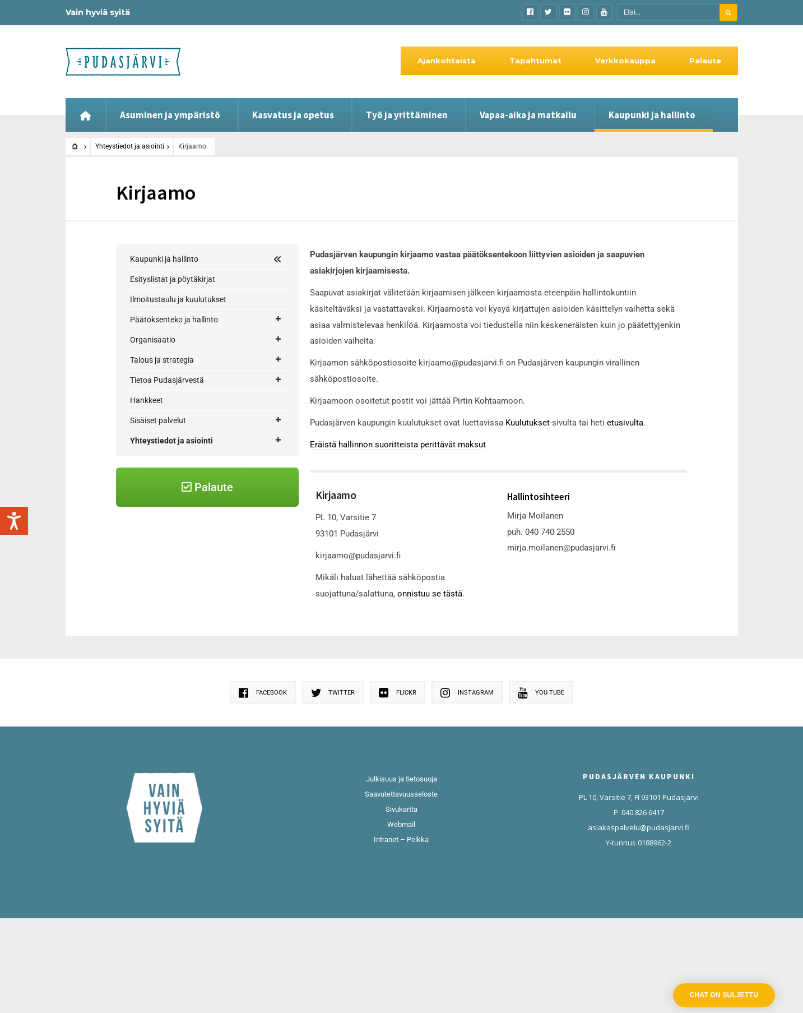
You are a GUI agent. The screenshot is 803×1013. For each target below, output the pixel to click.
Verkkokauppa (625, 60)
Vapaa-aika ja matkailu (528, 115)
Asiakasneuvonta (174, 460)
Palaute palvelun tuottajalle (191, 581)
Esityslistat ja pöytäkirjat (172, 279)
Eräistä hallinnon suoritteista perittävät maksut (398, 445)
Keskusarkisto (168, 520)
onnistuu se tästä (429, 594)
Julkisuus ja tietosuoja (401, 873)
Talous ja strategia (206, 360)
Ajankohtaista (446, 60)
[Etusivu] (85, 115)
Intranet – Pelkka (401, 934)
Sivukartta (401, 904)
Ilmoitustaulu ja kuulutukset (178, 299)
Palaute (705, 60)
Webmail (401, 919)
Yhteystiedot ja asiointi (129, 146)
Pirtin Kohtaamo (172, 601)
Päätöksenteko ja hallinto (206, 320)
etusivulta (625, 423)
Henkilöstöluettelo (175, 480)
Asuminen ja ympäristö (170, 115)
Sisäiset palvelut (206, 421)
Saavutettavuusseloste (401, 889)
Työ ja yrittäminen (407, 115)
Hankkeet (146, 400)
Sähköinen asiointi (175, 641)
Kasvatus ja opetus (293, 115)
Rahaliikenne (166, 621)
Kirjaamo (160, 540)
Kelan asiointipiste (175, 500)
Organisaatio (206, 340)
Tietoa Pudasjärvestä (206, 380)
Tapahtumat (535, 60)
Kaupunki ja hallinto (652, 115)
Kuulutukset (527, 423)
